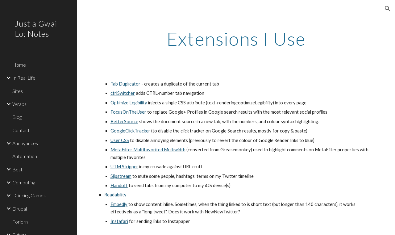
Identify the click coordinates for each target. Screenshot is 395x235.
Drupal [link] (19, 209)
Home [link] (19, 65)
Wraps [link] (19, 104)
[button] (387, 8)
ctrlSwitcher (122, 93)
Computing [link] (23, 182)
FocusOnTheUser (128, 112)
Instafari (119, 221)
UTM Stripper (124, 166)
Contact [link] (21, 130)
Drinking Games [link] (29, 195)
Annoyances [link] (25, 143)
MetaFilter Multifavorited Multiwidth (147, 149)
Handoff (119, 185)
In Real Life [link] (23, 78)
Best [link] (17, 169)
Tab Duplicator (125, 83)
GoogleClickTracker (130, 130)
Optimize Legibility (128, 102)
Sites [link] (17, 91)
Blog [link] (17, 117)
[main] (236, 38)
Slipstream (120, 176)
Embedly (118, 204)
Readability (115, 194)
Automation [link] (24, 156)
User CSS (119, 140)
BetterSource (124, 121)
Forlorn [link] (20, 222)
